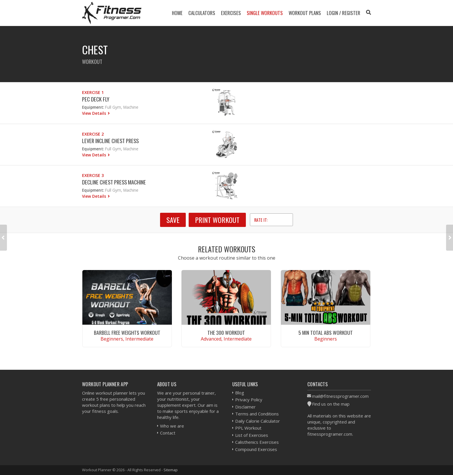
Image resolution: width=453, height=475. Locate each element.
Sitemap (171, 469)
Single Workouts (265, 12)
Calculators (201, 12)
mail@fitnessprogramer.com (340, 396)
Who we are (172, 426)
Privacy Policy (248, 399)
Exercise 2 (93, 134)
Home (177, 12)
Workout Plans (305, 12)
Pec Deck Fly (95, 99)
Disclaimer (245, 407)
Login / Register (343, 12)
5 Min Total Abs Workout (325, 332)
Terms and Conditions (257, 414)
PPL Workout (248, 428)
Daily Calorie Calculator (257, 421)
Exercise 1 (93, 92)
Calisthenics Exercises (257, 442)
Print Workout (217, 220)
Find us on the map (331, 404)
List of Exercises (251, 435)
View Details (94, 113)
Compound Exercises (256, 449)
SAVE (172, 220)
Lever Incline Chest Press (110, 141)
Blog (239, 392)
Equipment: (93, 107)
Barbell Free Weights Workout (127, 332)
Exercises (231, 12)
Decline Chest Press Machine (114, 182)
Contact (167, 433)
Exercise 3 (93, 175)
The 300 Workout (226, 332)
